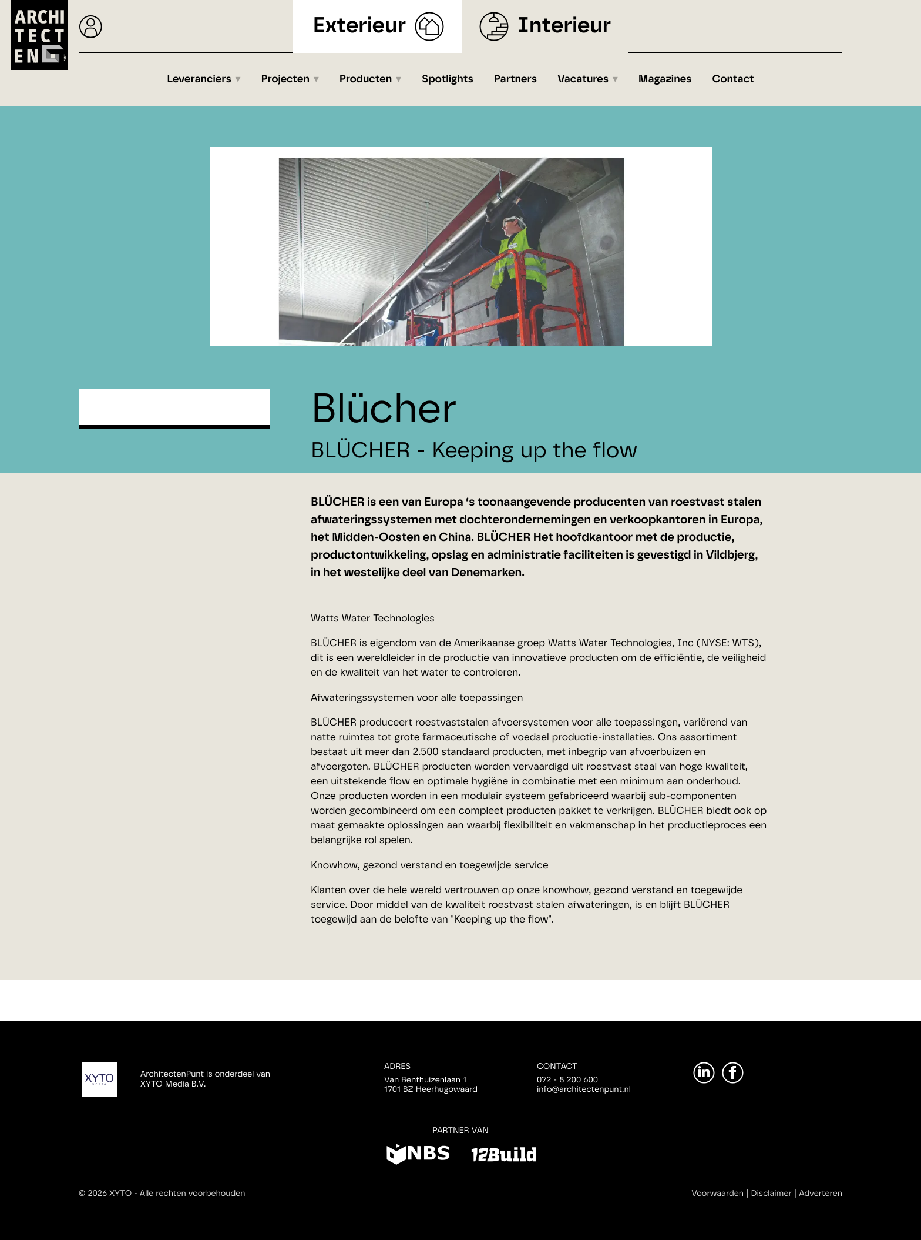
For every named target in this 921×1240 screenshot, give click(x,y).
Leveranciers (199, 79)
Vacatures (583, 79)
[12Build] (503, 1156)
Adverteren (820, 1193)
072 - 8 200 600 (567, 1080)
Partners (515, 79)
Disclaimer (771, 1193)
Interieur (564, 26)
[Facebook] (732, 1073)
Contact (733, 79)
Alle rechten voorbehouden (193, 1193)
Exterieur (359, 26)
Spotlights (447, 79)
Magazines (665, 79)
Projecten (285, 79)
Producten (366, 79)
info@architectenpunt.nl (584, 1089)
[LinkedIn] (704, 1073)
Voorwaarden (717, 1193)
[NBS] (418, 1156)
